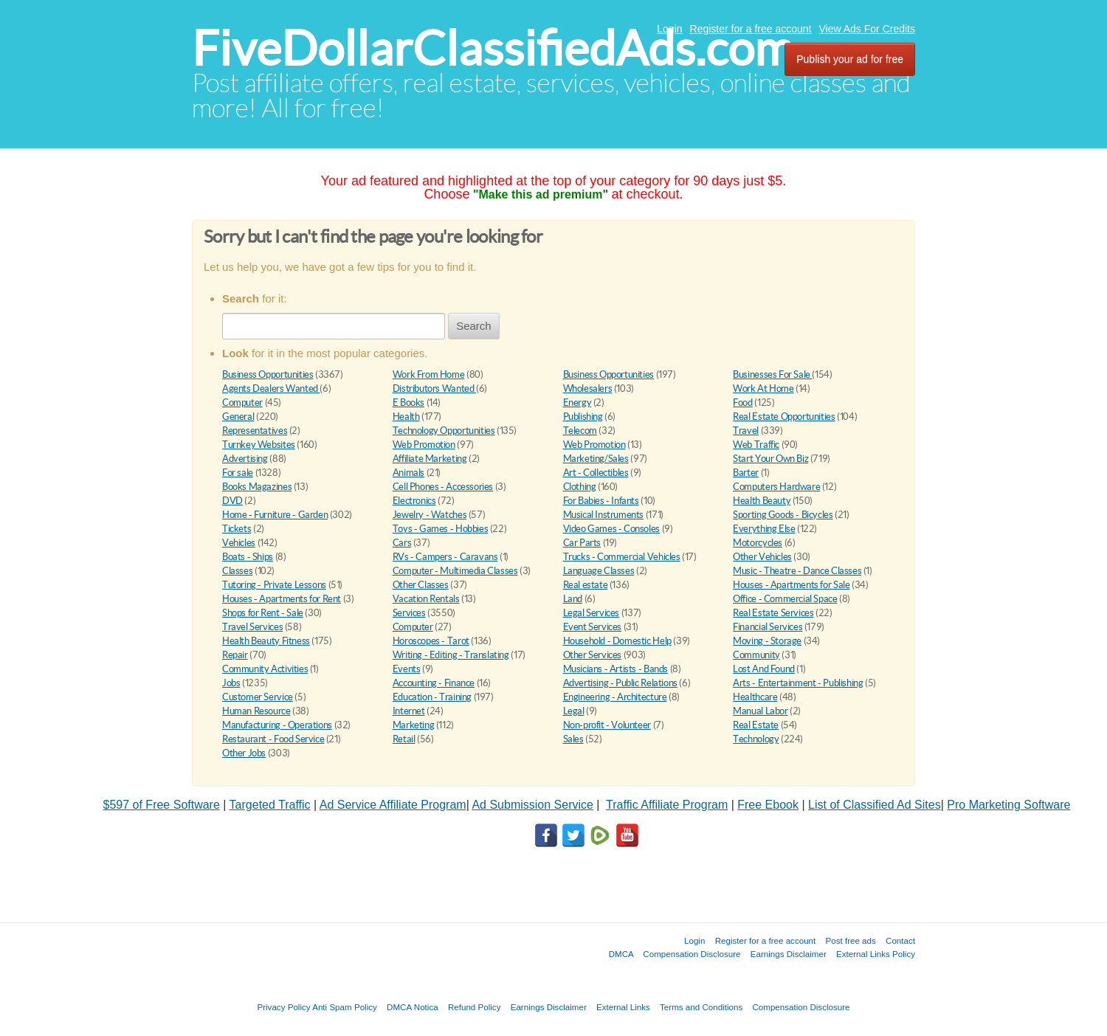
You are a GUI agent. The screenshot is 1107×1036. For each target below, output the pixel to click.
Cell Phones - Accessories (443, 486)
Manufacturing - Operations (277, 725)
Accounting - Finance (434, 682)
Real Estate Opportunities (784, 416)
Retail (404, 739)
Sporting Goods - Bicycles (782, 514)
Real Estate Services (773, 612)
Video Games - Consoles (611, 528)
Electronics (414, 500)
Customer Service (257, 696)
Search (474, 326)
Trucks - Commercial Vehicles (621, 556)
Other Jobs (244, 753)
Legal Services (591, 612)
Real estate (585, 584)
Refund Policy (474, 1007)
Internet (409, 710)
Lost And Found (764, 668)
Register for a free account (751, 29)
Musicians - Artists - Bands (615, 668)
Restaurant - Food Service (273, 739)
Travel (746, 430)
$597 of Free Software (161, 804)
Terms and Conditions (701, 1007)
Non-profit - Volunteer (607, 725)
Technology (756, 739)
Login (669, 29)
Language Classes (599, 570)
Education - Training (432, 696)
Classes (237, 570)
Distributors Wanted (434, 388)
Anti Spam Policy (344, 1007)
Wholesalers (588, 388)
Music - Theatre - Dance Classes (797, 570)
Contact (900, 940)
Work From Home (429, 374)
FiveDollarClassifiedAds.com (492, 48)
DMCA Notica (412, 1007)
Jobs (231, 682)
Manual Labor (760, 710)
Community (756, 654)
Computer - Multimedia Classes (455, 570)
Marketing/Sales (596, 458)
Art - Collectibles (596, 472)
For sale (237, 472)
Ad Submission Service (532, 804)
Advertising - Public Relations (620, 682)
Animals (408, 472)
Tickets (236, 528)
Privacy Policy (283, 1007)
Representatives (254, 430)
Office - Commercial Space (785, 598)
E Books (408, 402)
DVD (232, 500)
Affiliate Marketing (430, 458)
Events (407, 668)
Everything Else (764, 528)
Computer (242, 402)
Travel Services (252, 626)
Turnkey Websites (258, 444)
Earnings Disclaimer (789, 954)
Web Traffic (756, 444)
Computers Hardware (776, 486)
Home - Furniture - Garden (275, 514)
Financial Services (767, 626)
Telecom (580, 430)
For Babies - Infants (601, 500)
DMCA (621, 954)
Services (409, 612)
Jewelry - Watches (429, 514)
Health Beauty (761, 500)
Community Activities (265, 668)
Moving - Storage (767, 640)
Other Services (592, 654)
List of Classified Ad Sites (874, 804)
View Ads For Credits (867, 29)
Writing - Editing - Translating (451, 654)
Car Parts (582, 542)
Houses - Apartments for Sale (791, 584)
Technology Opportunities (444, 430)
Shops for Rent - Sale (262, 612)
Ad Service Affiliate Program (393, 804)
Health (406, 416)
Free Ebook (768, 804)
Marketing (414, 725)
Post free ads (850, 940)
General (238, 416)
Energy (577, 402)
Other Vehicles (762, 556)
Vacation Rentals (426, 598)
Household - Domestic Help (617, 640)
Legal (573, 710)
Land (572, 598)
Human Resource (256, 710)
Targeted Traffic (270, 804)
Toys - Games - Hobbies (440, 528)
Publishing (583, 416)
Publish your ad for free (849, 59)
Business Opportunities (267, 374)
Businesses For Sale (772, 374)
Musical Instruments (603, 514)
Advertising (245, 458)
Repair (235, 654)
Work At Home (763, 388)
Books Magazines (257, 486)
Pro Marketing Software (1008, 804)
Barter (746, 472)
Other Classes (421, 584)
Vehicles (238, 542)
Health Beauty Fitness (266, 640)
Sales (573, 739)
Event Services (592, 626)
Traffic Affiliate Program (667, 804)
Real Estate (756, 725)
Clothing (579, 486)
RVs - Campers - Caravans (445, 556)
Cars (402, 542)
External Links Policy (875, 954)
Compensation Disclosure (691, 954)
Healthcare (755, 696)
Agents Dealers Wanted (271, 388)
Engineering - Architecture (615, 696)
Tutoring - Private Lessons (274, 584)
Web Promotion (424, 444)
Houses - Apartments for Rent (281, 598)
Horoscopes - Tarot (431, 640)
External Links (623, 1007)
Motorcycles (757, 542)
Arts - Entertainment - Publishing (798, 682)
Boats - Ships (247, 556)
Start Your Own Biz (770, 458)
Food (742, 402)
